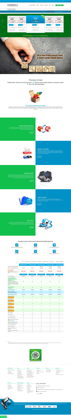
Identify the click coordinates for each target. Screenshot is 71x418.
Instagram (40, 397)
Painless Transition (15, 292)
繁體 (63, 1)
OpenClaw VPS (29, 374)
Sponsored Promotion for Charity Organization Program (30, 395)
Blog (42, 397)
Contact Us (36, 1)
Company (9, 388)
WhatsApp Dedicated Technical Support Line (14, 285)
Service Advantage (51, 11)
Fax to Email (57, 376)
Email (38, 5)
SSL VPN (9, 313)
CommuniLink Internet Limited (41, 413)
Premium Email (20, 374)
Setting (13, 327)
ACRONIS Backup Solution (40, 375)
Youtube (38, 397)
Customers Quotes (20, 394)
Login (53, 5)
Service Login (59, 1)
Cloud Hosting (10, 376)
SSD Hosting (9, 375)
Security (46, 5)
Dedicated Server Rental (30, 377)
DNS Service (48, 375)
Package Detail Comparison (59, 11)
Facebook (37, 397)
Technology (9, 390)
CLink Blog (28, 393)
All (50, 5)
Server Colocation (29, 376)
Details (14, 33)
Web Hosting (32, 5)
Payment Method (41, 1)
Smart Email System (11, 300)
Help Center (53, 1)
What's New (28, 388)
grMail (38, 376)
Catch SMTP (10, 310)
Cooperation (28, 389)
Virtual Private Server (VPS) (31, 375)
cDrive (57, 377)
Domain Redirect (48, 374)
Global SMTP (19, 377)
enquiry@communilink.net (38, 365)
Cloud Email (19, 375)
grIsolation (38, 377)
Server (41, 5)
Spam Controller (10, 303)
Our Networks (10, 389)
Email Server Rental (30, 379)
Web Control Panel (20, 393)
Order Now (11, 33)
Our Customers (20, 388)
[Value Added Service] (11, 377)
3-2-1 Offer (11, 278)
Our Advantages (46, 1)
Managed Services (29, 378)
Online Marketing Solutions (59, 378)
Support (50, 1)
